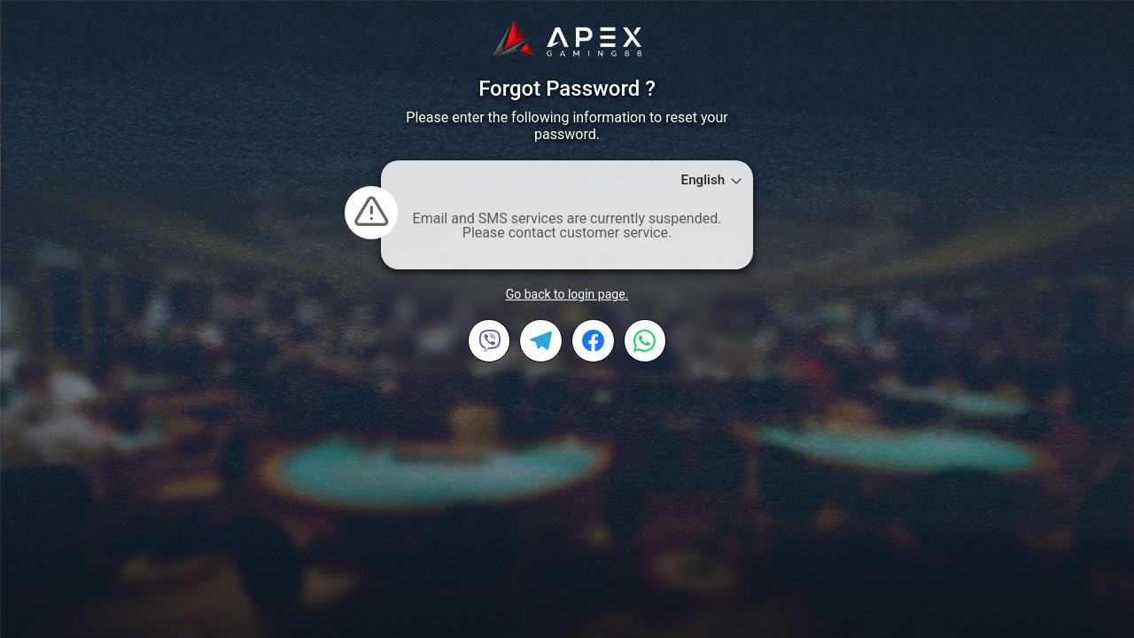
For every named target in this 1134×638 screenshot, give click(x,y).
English (712, 180)
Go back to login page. (567, 294)
